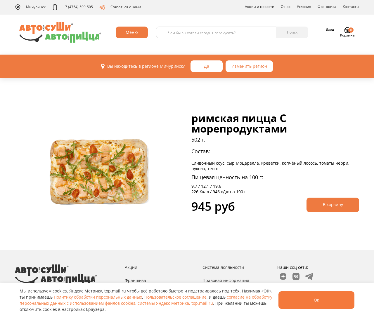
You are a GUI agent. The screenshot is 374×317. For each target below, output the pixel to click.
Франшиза (327, 6)
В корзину (333, 204)
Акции (131, 267)
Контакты (351, 6)
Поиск (292, 32)
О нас (285, 6)
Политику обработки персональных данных (98, 297)
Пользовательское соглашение (175, 297)
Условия (304, 6)
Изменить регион (249, 66)
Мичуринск (30, 7)
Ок (316, 300)
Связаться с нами (120, 7)
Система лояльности (223, 267)
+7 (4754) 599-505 (72, 7)
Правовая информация (225, 280)
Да (206, 66)
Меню (132, 32)
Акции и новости (259, 6)
